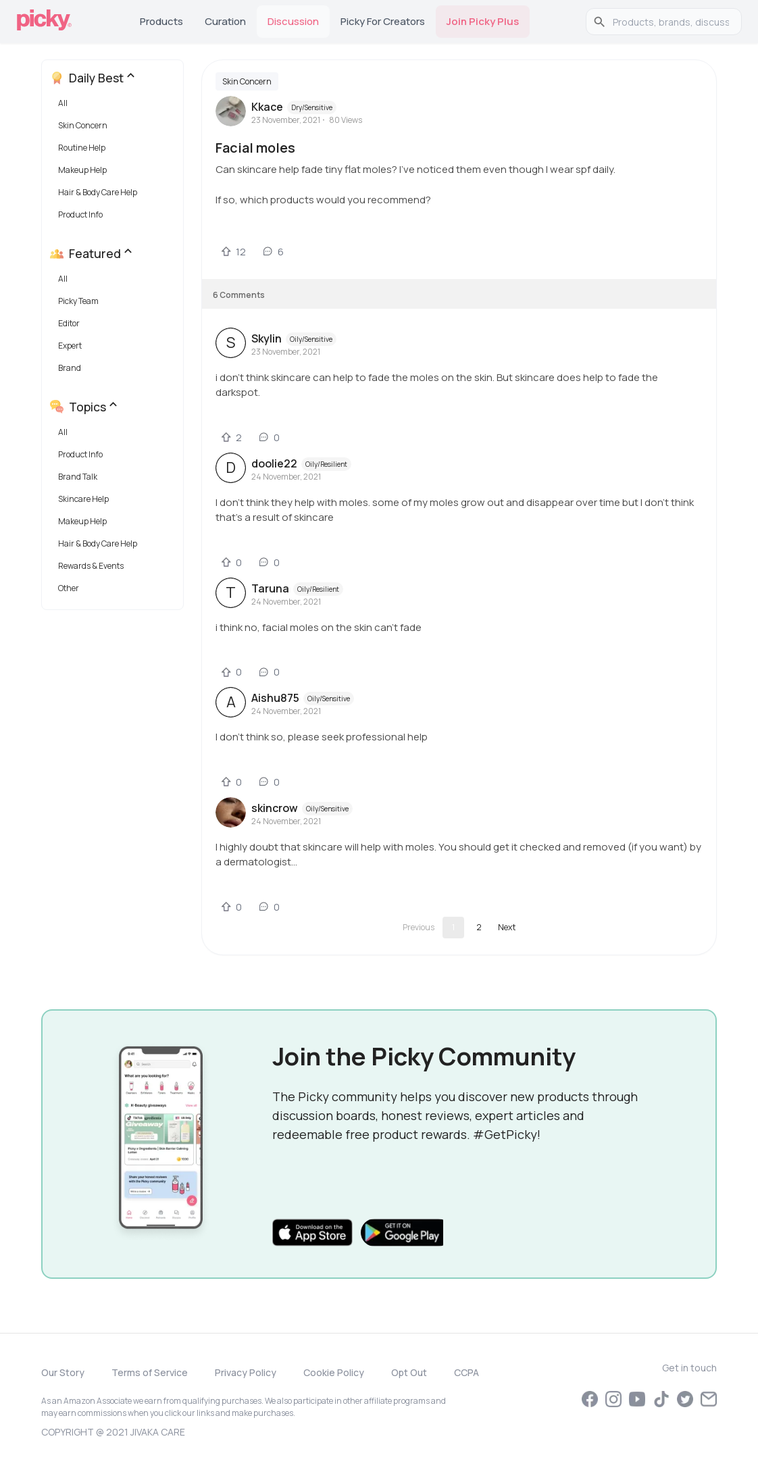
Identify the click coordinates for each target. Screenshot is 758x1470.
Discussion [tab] (293, 21)
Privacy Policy (245, 1372)
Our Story (62, 1372)
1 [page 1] (453, 927)
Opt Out (409, 1372)
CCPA (466, 1372)
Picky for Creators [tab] (382, 21)
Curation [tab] (225, 21)
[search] (671, 21)
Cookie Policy (333, 1372)
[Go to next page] (507, 927)
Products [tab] (161, 21)
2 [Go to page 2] (479, 927)
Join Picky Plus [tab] (483, 21)
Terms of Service (149, 1372)
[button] (115, 106)
